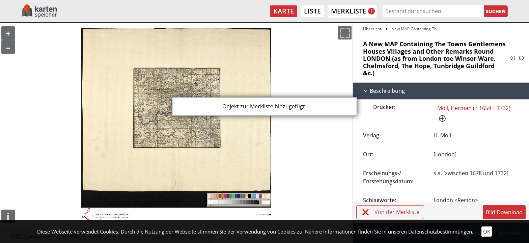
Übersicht (372, 29)
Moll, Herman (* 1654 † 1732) (473, 108)
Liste (312, 11)
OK (486, 231)
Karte (283, 11)
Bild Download (504, 212)
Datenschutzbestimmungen (440, 231)
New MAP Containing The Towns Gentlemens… (416, 29)
